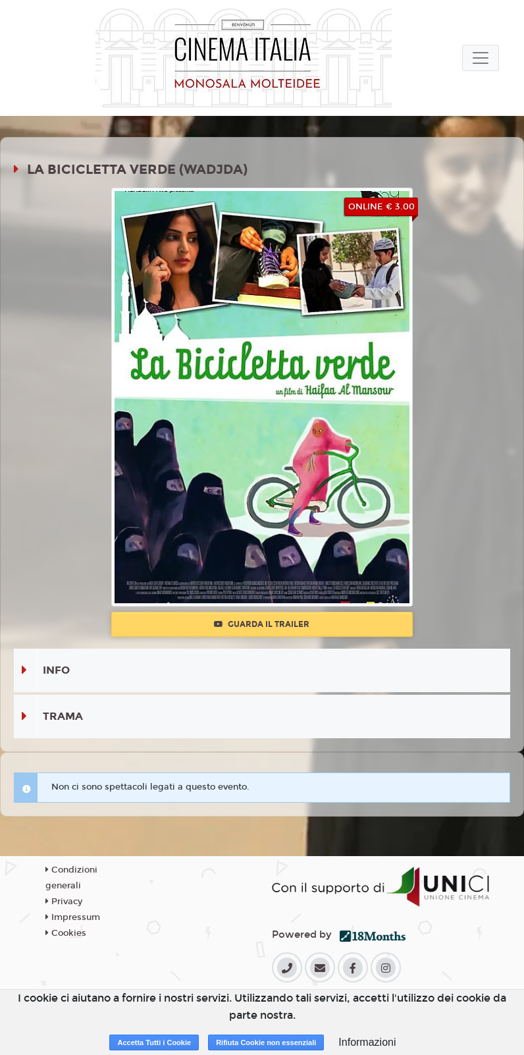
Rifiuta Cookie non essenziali (266, 1042)
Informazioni (367, 1042)
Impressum (72, 917)
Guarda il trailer (261, 624)
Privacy (63, 901)
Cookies (65, 933)
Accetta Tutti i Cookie (154, 1042)
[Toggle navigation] (480, 58)
